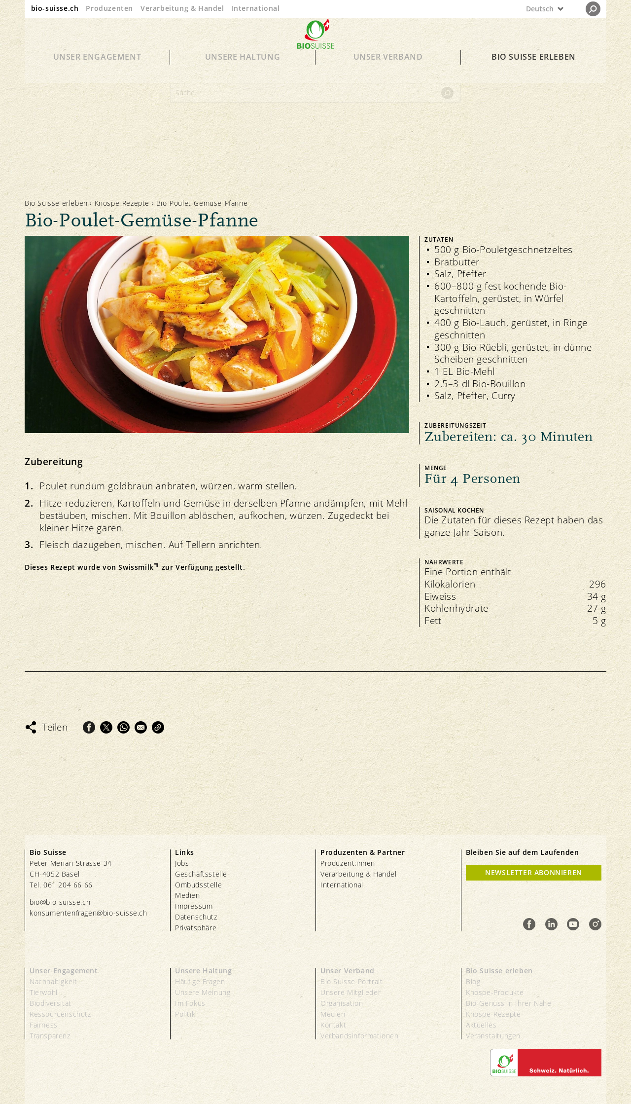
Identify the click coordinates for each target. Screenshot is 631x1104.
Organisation (341, 1003)
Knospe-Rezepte (122, 203)
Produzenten (109, 8)
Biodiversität (50, 1003)
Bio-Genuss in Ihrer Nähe (508, 1003)
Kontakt (333, 1025)
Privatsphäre (195, 927)
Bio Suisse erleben (533, 70)
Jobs (182, 863)
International (256, 8)
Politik (185, 1014)
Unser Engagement (97, 70)
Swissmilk (135, 567)
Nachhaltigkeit (53, 981)
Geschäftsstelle (201, 874)
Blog (473, 981)
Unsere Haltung (242, 70)
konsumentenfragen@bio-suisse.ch (88, 913)
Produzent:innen (347, 863)
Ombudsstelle (198, 884)
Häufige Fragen (200, 981)
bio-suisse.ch (55, 8)
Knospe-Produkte (495, 992)
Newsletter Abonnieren (533, 872)
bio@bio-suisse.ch (60, 902)
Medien (187, 895)
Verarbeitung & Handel (182, 8)
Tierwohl (44, 992)
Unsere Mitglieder (350, 992)
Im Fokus (190, 1003)
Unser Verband (388, 70)
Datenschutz (196, 916)
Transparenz (50, 1035)
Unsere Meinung (202, 992)
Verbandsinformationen (359, 1035)
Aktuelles (481, 1025)
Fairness (44, 1025)
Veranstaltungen (493, 1035)
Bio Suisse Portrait (351, 981)
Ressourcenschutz (60, 1014)
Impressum (193, 906)
